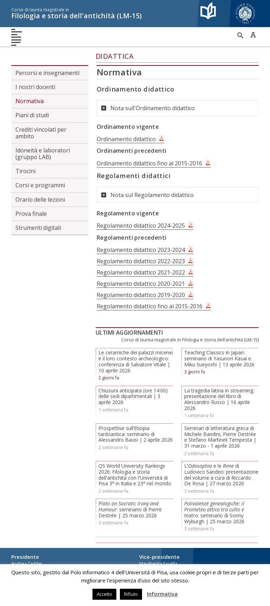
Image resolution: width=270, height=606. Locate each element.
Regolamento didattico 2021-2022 (141, 270)
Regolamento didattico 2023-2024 (141, 247)
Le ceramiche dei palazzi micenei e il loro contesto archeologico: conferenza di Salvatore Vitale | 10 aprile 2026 (135, 359)
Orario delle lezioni (40, 197)
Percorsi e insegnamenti (47, 70)
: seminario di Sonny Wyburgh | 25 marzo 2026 (214, 510)
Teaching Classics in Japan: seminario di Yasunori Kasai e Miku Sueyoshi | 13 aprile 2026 (219, 356)
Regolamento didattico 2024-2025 (141, 223)
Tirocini (25, 169)
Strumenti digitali (38, 225)
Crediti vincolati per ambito (40, 130)
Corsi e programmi (40, 183)
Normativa (29, 98)
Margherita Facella (158, 561)
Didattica (115, 56)
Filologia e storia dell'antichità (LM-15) (101, 13)
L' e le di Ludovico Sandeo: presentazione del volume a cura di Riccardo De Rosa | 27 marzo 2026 (221, 472)
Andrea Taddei (26, 561)
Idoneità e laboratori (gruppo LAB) (42, 151)
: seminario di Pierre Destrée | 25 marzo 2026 (130, 507)
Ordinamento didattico (126, 136)
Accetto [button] (104, 594)
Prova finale (31, 211)
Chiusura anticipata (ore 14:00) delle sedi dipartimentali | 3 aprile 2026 (133, 394)
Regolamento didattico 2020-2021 (141, 281)
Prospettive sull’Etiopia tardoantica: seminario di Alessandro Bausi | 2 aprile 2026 (135, 431)
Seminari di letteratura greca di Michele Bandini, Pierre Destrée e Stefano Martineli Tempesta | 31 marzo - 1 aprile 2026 (220, 434)
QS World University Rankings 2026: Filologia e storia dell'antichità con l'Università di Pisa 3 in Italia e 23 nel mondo (134, 472)
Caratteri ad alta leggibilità (253, 34)
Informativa (162, 593)
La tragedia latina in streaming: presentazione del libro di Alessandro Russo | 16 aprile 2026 (219, 397)
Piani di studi (32, 113)
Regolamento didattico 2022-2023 (141, 259)
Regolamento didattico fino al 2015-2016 (149, 304)
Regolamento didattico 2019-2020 (141, 292)
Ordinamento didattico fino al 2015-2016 (149, 161)
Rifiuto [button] (131, 594)
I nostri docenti (35, 84)
